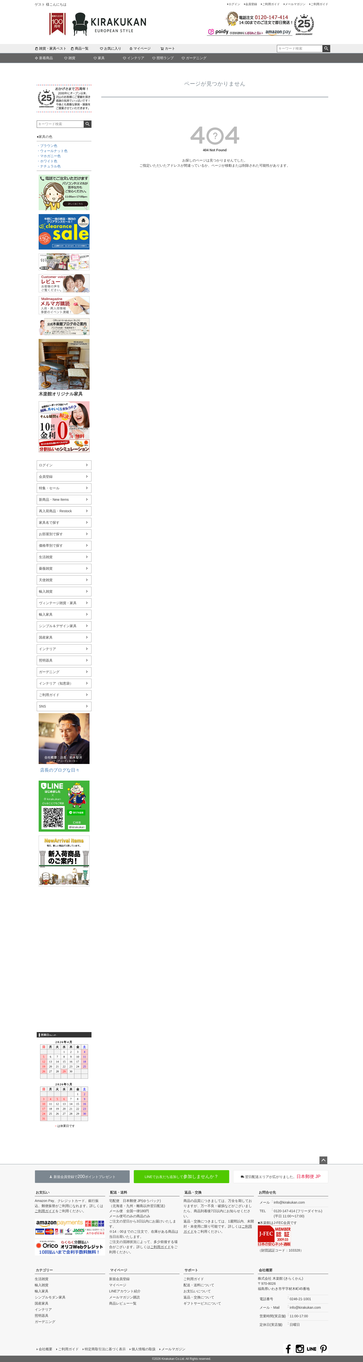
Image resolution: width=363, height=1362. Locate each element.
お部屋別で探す (51, 534)
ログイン (234, 4)
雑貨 (69, 58)
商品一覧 (79, 48)
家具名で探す (49, 522)
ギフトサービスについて (202, 1303)
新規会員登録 (119, 1279)
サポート (191, 1270)
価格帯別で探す (51, 545)
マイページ (140, 48)
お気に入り (110, 48)
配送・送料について (198, 1285)
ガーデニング (194, 58)
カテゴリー (44, 1270)
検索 (326, 48)
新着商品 (44, 58)
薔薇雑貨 (46, 568)
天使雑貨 (46, 580)
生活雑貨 (46, 557)
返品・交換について (198, 1297)
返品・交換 (193, 1192)
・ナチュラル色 (49, 166)
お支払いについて (197, 1291)
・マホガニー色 (49, 156)
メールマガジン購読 (124, 1297)
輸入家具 (46, 614)
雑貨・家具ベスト (51, 48)
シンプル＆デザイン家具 (58, 626)
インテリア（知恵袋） (56, 683)
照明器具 (46, 660)
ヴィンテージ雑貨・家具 (58, 603)
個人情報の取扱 (144, 1349)
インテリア (133, 58)
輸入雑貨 (46, 591)
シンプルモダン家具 (50, 1297)
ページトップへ (323, 1160)
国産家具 (46, 637)
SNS (42, 706)
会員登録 (251, 4)
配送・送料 (118, 1192)
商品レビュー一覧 (122, 1303)
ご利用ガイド (271, 4)
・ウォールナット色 (52, 151)
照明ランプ (163, 58)
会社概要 (265, 1270)
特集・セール (49, 488)
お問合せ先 (267, 1192)
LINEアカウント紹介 (125, 1291)
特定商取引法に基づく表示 (105, 1349)
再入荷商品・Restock (55, 511)
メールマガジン (295, 4)
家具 (99, 58)
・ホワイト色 (47, 161)
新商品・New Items (54, 499)
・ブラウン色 (47, 146)
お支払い (42, 1192)
